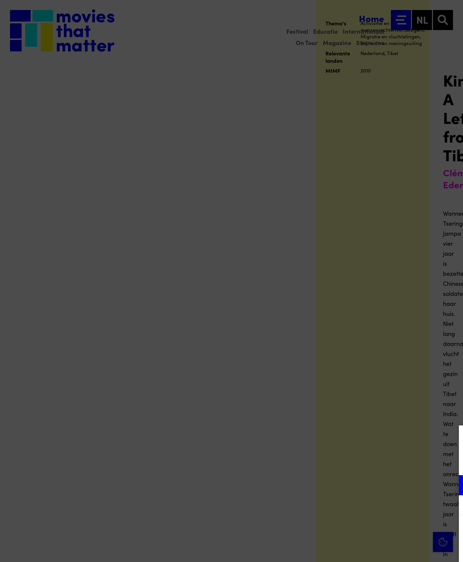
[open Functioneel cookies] (452, 486)
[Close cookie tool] (452, 437)
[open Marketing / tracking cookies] (452, 506)
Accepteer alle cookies (406, 530)
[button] (399, 485)
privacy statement (380, 463)
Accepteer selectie (406, 549)
